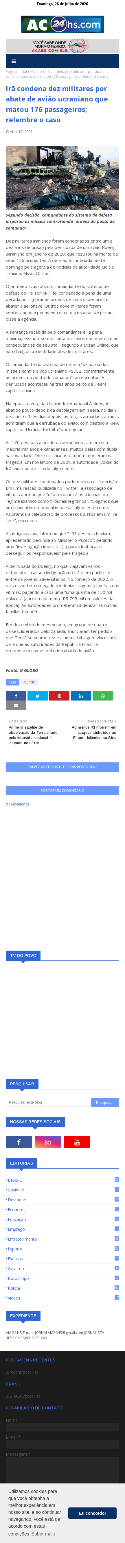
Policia (63, 1288)
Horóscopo (63, 1278)
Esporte (63, 1249)
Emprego (63, 1229)
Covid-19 (63, 1190)
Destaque (63, 1199)
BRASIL (63, 1180)
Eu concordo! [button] (92, 1513)
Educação (63, 1219)
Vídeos (63, 1298)
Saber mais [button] (43, 1533)
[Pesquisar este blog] (48, 1102)
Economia (63, 1209)
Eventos (63, 1258)
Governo (63, 1268)
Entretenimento (63, 1239)
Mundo (36, 71)
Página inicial (16, 71)
